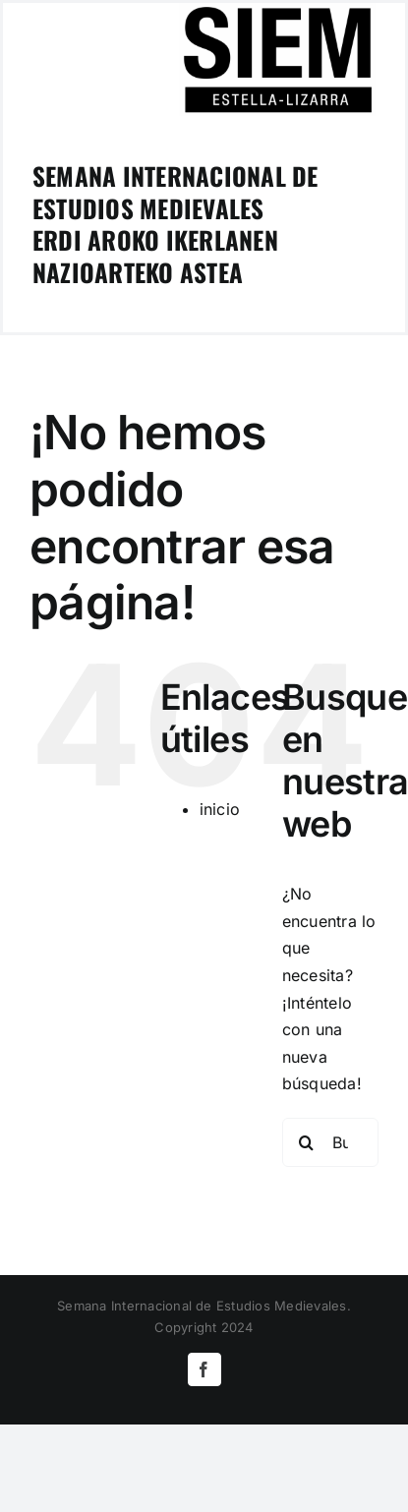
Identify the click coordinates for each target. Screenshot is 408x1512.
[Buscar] (306, 1142)
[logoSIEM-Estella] (277, 11)
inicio (220, 809)
